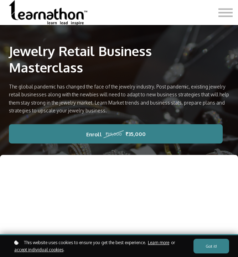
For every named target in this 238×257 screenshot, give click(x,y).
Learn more (158, 242)
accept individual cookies (38, 249)
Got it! (211, 246)
